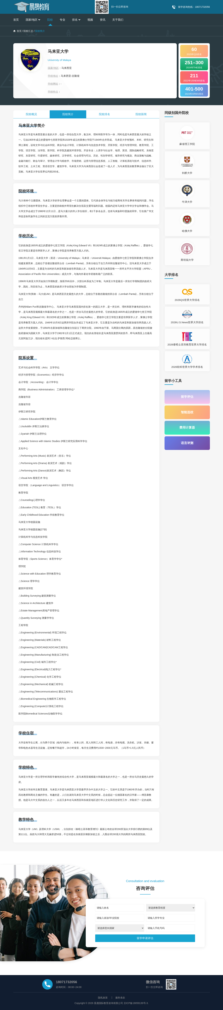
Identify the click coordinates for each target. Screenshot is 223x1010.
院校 (50, 19)
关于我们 (117, 19)
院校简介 (67, 114)
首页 (16, 19)
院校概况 (31, 114)
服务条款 (120, 997)
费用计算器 (187, 428)
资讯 (102, 19)
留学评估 (187, 397)
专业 (62, 19)
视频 (90, 19)
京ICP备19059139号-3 (136, 1003)
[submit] (145, 938)
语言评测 (187, 443)
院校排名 (104, 114)
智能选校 (187, 412)
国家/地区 (33, 19)
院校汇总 (28, 31)
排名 (76, 19)
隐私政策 (103, 997)
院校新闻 (141, 114)
